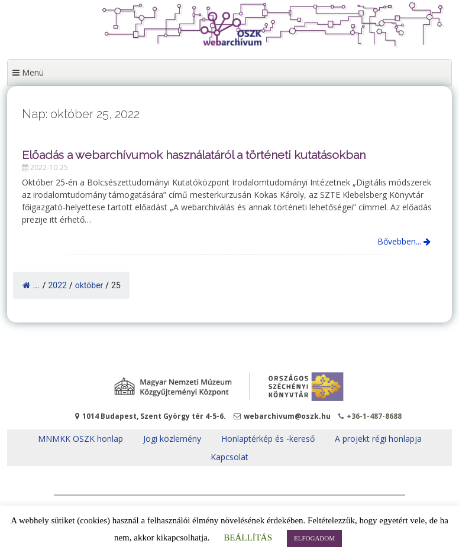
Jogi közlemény (172, 438)
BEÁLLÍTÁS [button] (248, 537)
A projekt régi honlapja (378, 438)
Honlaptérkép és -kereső (268, 438)
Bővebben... (404, 241)
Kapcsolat (229, 456)
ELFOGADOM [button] (314, 538)
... (31, 285)
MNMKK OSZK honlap (80, 438)
